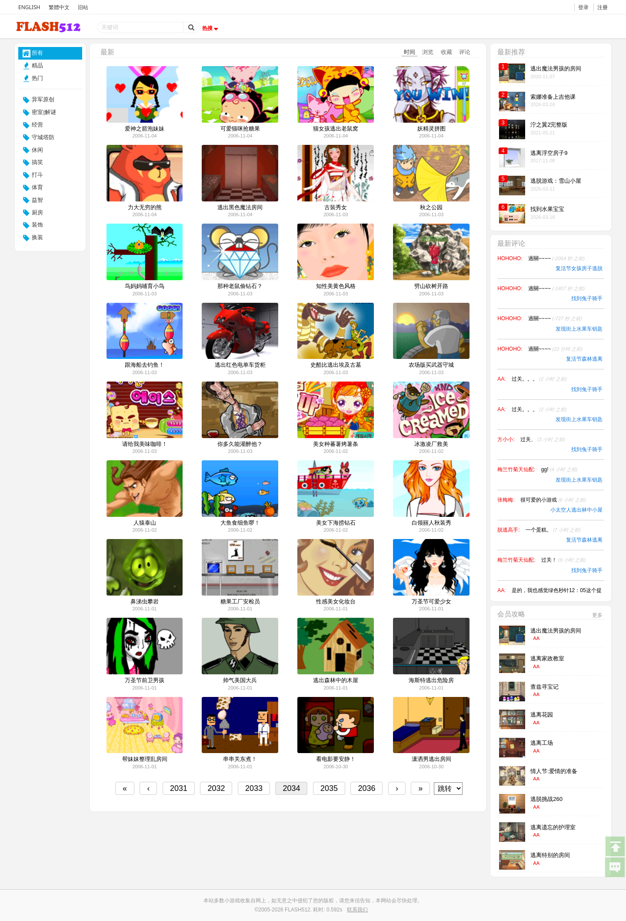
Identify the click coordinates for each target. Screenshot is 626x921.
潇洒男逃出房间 (431, 759)
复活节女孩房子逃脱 (579, 268)
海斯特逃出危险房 (431, 680)
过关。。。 (539, 379)
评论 (464, 52)
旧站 (83, 7)
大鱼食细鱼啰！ (240, 523)
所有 (33, 53)
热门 (33, 78)
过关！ (563, 560)
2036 (366, 788)
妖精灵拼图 (431, 129)
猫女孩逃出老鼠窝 (335, 129)
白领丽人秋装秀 (431, 523)
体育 (33, 188)
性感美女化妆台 (336, 602)
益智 (33, 200)
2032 (216, 788)
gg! (559, 469)
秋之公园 (431, 207)
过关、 (542, 439)
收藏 (446, 52)
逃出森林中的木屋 (335, 680)
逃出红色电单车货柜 (240, 365)
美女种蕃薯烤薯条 (335, 444)
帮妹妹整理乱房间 (144, 759)
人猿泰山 (144, 523)
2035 (329, 788)
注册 (602, 7)
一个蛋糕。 (553, 530)
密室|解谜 (39, 113)
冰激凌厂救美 (431, 444)
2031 (178, 788)
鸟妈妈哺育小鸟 (144, 286)
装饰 (33, 225)
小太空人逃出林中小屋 (576, 510)
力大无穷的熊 (145, 207)
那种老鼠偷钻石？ (240, 286)
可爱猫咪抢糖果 (240, 129)
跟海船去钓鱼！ (144, 365)
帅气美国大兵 (240, 680)
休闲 (33, 150)
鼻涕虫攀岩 (144, 602)
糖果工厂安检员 (240, 602)
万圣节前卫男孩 (144, 680)
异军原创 (39, 100)
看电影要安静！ (336, 759)
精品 (33, 66)
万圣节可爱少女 (431, 602)
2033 (254, 788)
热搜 (211, 28)
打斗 (33, 175)
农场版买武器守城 (431, 365)
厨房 (33, 213)
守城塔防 (39, 137)
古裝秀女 (335, 207)
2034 (291, 788)
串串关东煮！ (240, 759)
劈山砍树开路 (431, 286)
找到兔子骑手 (587, 298)
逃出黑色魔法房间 (240, 207)
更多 (597, 615)
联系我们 (357, 910)
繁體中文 (59, 7)
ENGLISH (29, 7)
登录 (583, 7)
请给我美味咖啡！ (144, 444)
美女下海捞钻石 (336, 523)
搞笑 (33, 163)
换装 (33, 238)
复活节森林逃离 (584, 359)
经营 (33, 125)
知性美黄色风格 (336, 286)
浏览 (427, 52)
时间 (409, 52)
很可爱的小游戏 (553, 500)
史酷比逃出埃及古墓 (335, 365)
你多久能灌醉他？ (240, 444)
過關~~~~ (556, 258)
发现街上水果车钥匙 (579, 329)
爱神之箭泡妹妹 (144, 129)
